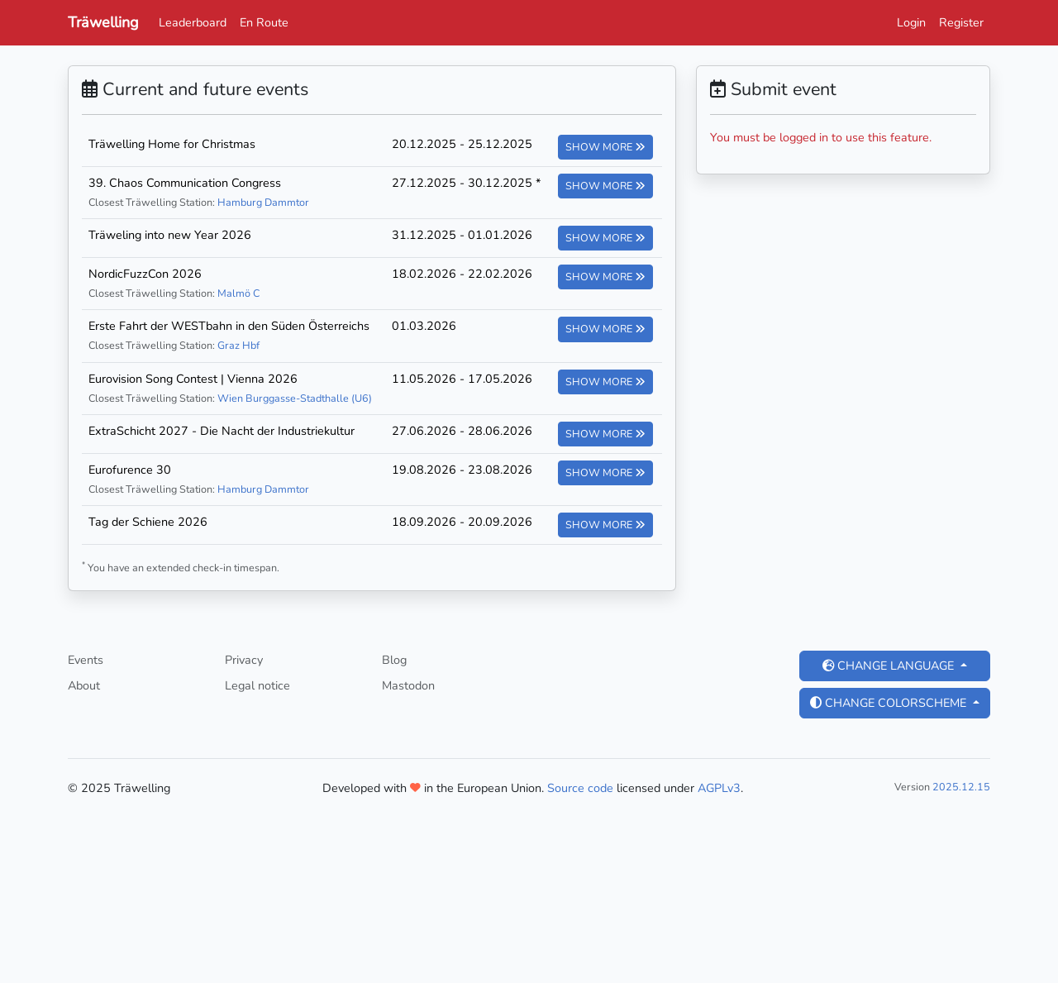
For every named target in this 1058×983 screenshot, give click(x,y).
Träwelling (103, 22)
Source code (580, 788)
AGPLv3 (719, 788)
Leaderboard (192, 22)
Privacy (244, 659)
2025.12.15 (961, 787)
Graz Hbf (238, 345)
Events (85, 659)
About (84, 685)
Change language (889, 665)
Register (961, 22)
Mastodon (408, 685)
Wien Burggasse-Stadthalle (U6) (294, 398)
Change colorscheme (890, 702)
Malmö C (238, 293)
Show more (605, 147)
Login (911, 22)
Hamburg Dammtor (263, 202)
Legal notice (257, 685)
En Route (264, 22)
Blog (394, 659)
